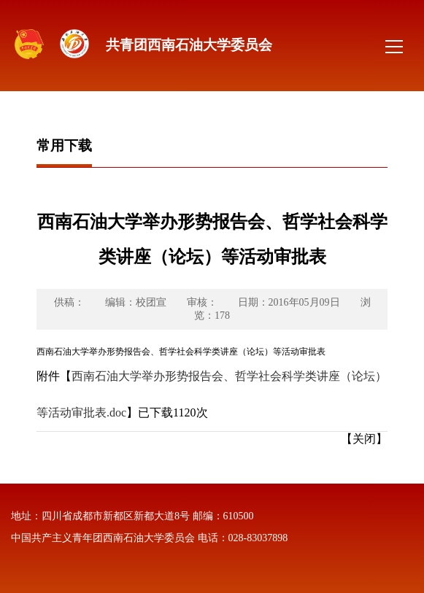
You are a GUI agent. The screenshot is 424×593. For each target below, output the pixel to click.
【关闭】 (364, 439)
